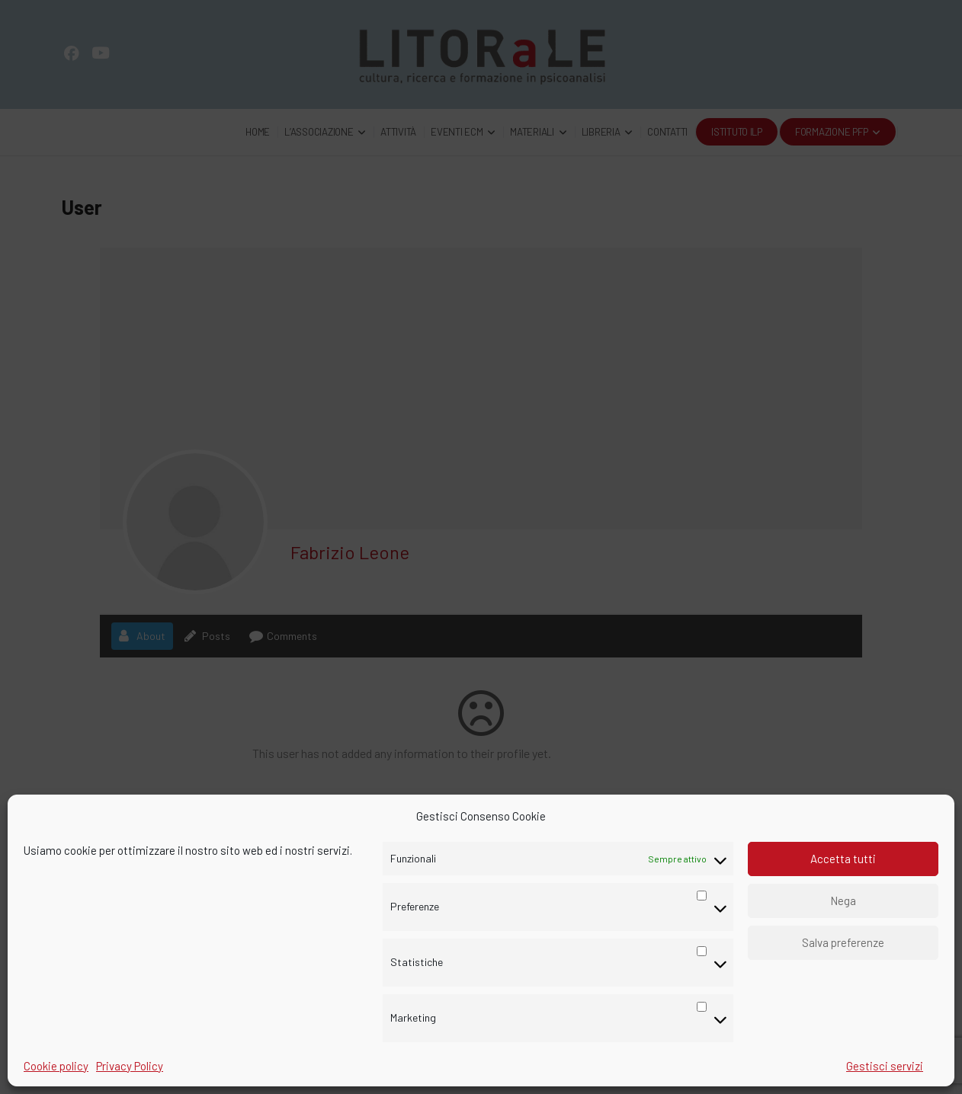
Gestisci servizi (884, 1066)
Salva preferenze (843, 942)
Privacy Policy (129, 1066)
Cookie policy (56, 1066)
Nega (843, 900)
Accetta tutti (843, 858)
